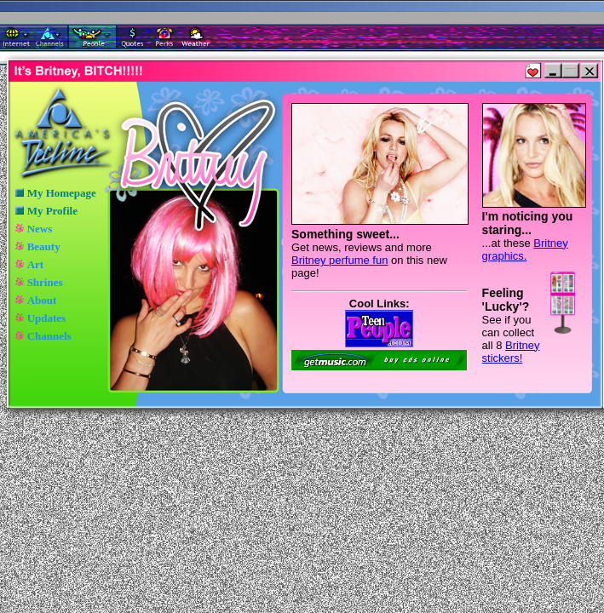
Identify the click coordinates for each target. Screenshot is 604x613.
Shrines (45, 282)
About (42, 300)
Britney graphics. (525, 249)
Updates (46, 318)
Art (35, 264)
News (40, 228)
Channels (49, 335)
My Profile (52, 210)
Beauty (43, 246)
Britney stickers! (511, 351)
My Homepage (61, 192)
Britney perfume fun (339, 260)
